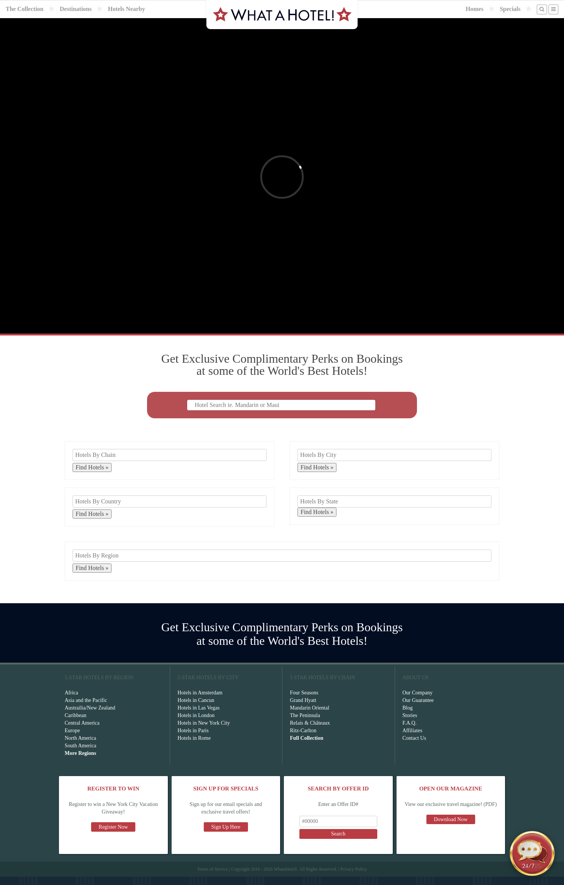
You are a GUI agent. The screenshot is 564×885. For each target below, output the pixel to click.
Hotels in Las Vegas (199, 716)
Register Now (113, 835)
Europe (72, 739)
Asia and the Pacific (86, 708)
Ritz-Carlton (303, 739)
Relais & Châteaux (310, 731)
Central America (82, 731)
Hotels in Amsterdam (200, 701)
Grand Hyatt (303, 708)
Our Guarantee (418, 708)
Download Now (451, 828)
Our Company (418, 701)
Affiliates (413, 739)
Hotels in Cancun (196, 708)
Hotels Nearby (126, 9)
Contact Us (414, 746)
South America (80, 754)
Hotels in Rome (194, 746)
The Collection (24, 9)
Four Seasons (304, 701)
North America (80, 746)
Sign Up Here (225, 835)
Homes (474, 9)
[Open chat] (532, 853)
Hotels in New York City (204, 731)
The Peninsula (305, 724)
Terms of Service (212, 877)
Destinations (75, 9)
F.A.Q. (410, 731)
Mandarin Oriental (309, 716)
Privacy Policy (353, 877)
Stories (410, 724)
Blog (408, 716)
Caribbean (76, 724)
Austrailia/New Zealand (90, 716)
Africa (71, 701)
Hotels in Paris (193, 739)
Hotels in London (196, 724)
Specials (510, 9)
